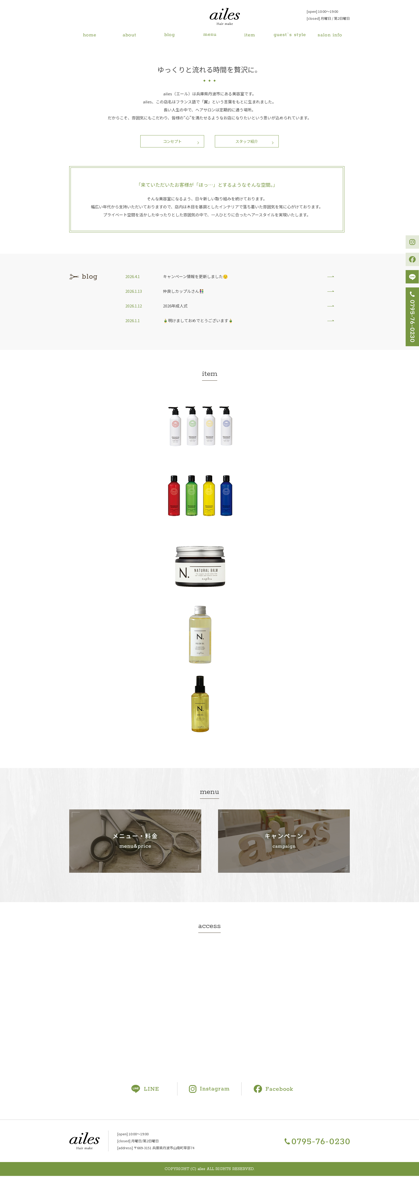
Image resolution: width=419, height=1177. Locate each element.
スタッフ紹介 (248, 142)
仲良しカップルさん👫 (183, 292)
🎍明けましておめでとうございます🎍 (198, 321)
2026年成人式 (175, 307)
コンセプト (171, 142)
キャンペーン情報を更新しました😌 (195, 277)
